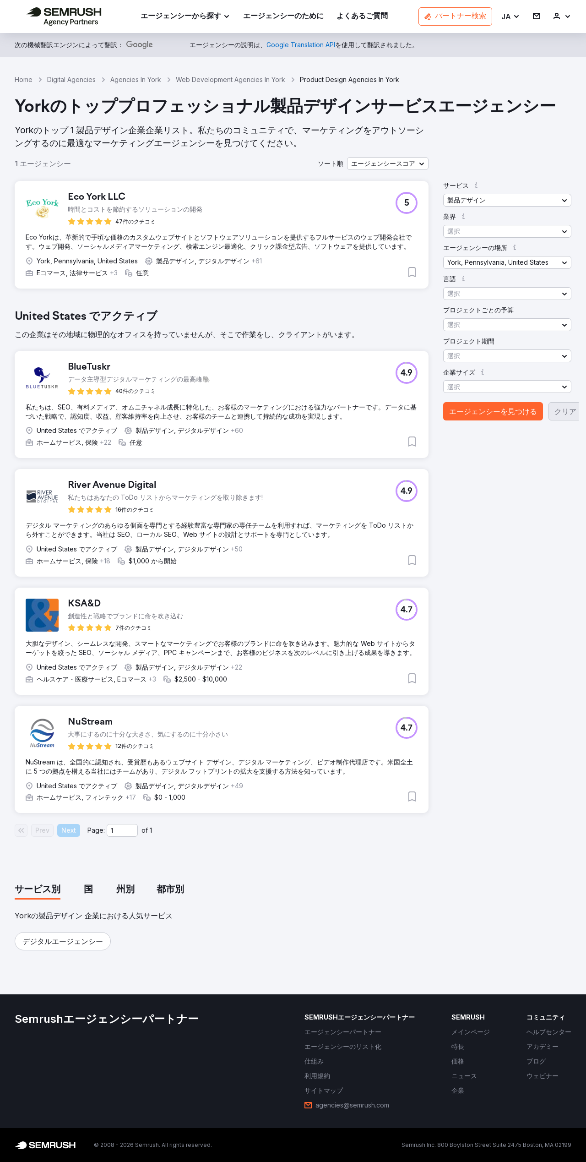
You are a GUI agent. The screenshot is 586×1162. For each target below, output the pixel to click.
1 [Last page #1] (151, 830)
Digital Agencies (71, 79)
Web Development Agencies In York (230, 79)
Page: (96, 830)
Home (24, 79)
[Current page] (122, 830)
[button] (510, 17)
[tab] (37, 890)
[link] (283, 16)
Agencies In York (135, 79)
